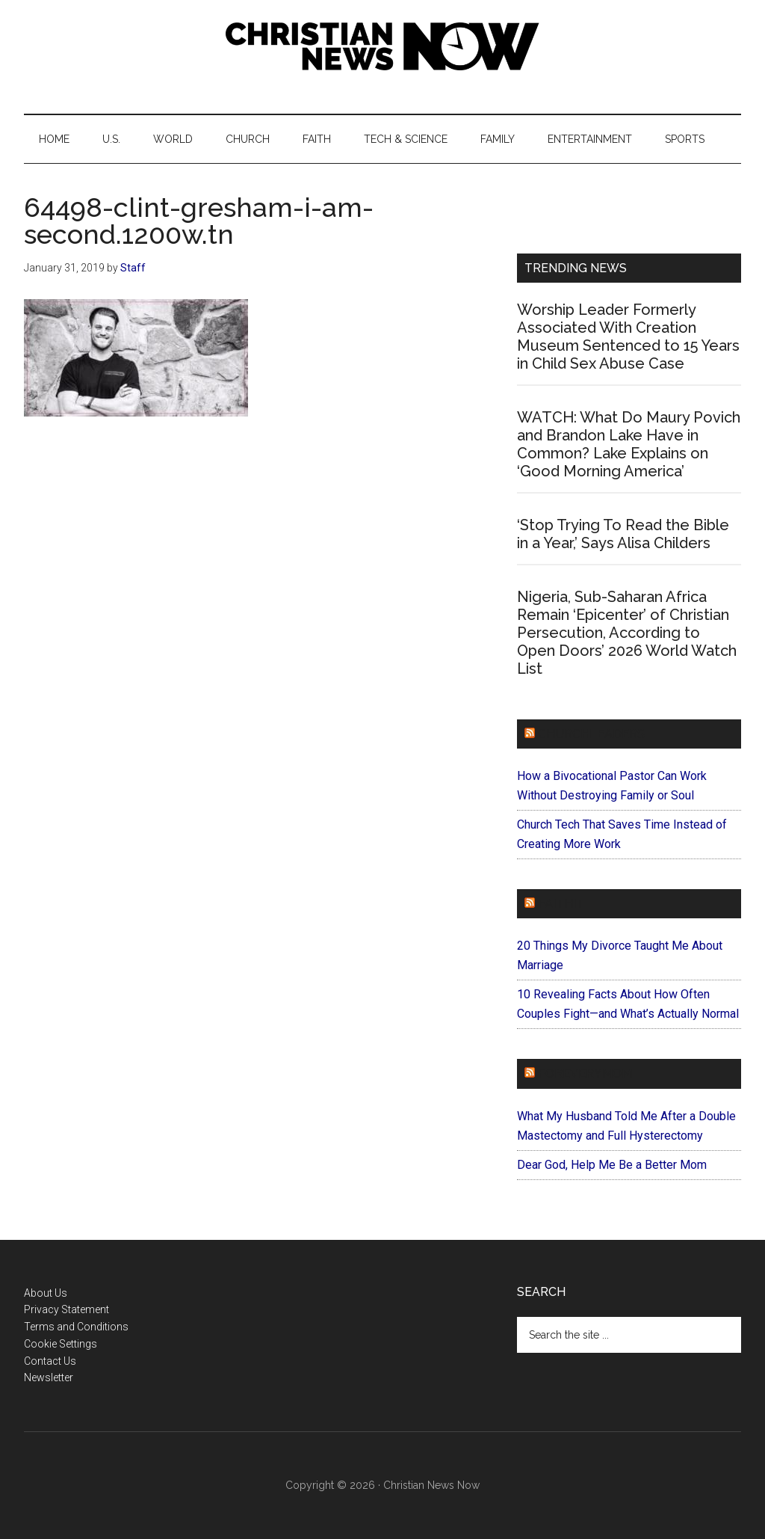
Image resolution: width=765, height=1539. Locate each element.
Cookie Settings (60, 1344)
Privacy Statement (66, 1309)
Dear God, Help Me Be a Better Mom (612, 1165)
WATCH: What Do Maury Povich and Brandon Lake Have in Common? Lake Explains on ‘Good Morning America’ (628, 444)
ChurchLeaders (591, 734)
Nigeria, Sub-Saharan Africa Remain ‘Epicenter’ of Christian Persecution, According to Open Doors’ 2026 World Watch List (627, 633)
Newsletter (48, 1377)
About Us (45, 1293)
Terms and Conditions (76, 1327)
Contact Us (50, 1361)
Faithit (561, 904)
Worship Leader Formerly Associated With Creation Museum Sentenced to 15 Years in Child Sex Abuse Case (628, 336)
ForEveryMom (585, 1073)
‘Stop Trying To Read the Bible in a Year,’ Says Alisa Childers (623, 534)
